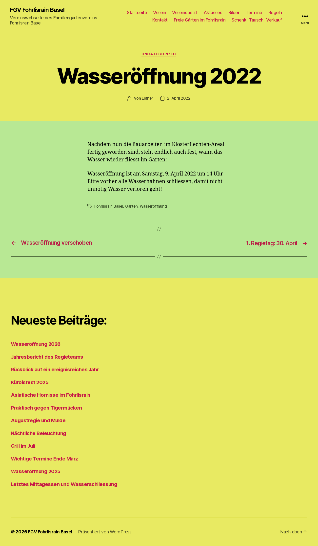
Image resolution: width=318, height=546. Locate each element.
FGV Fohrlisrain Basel (38, 10)
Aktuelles (213, 12)
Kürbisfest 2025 (30, 382)
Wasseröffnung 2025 (36, 471)
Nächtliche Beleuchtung (40, 433)
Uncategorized (159, 54)
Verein (159, 12)
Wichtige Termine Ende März (46, 459)
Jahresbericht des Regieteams (48, 357)
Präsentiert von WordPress (105, 532)
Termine (254, 12)
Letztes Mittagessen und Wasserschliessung (65, 484)
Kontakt (160, 19)
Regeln (275, 12)
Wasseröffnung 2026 (36, 344)
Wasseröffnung (154, 206)
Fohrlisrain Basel (108, 206)
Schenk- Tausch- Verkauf (257, 19)
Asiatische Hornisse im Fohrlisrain (52, 395)
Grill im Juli (24, 446)
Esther (147, 98)
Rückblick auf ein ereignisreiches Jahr (56, 370)
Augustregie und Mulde (39, 420)
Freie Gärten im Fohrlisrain (200, 19)
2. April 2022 (179, 98)
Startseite (137, 12)
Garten (132, 206)
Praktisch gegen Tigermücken (47, 408)
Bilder (233, 12)
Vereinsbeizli (185, 12)
